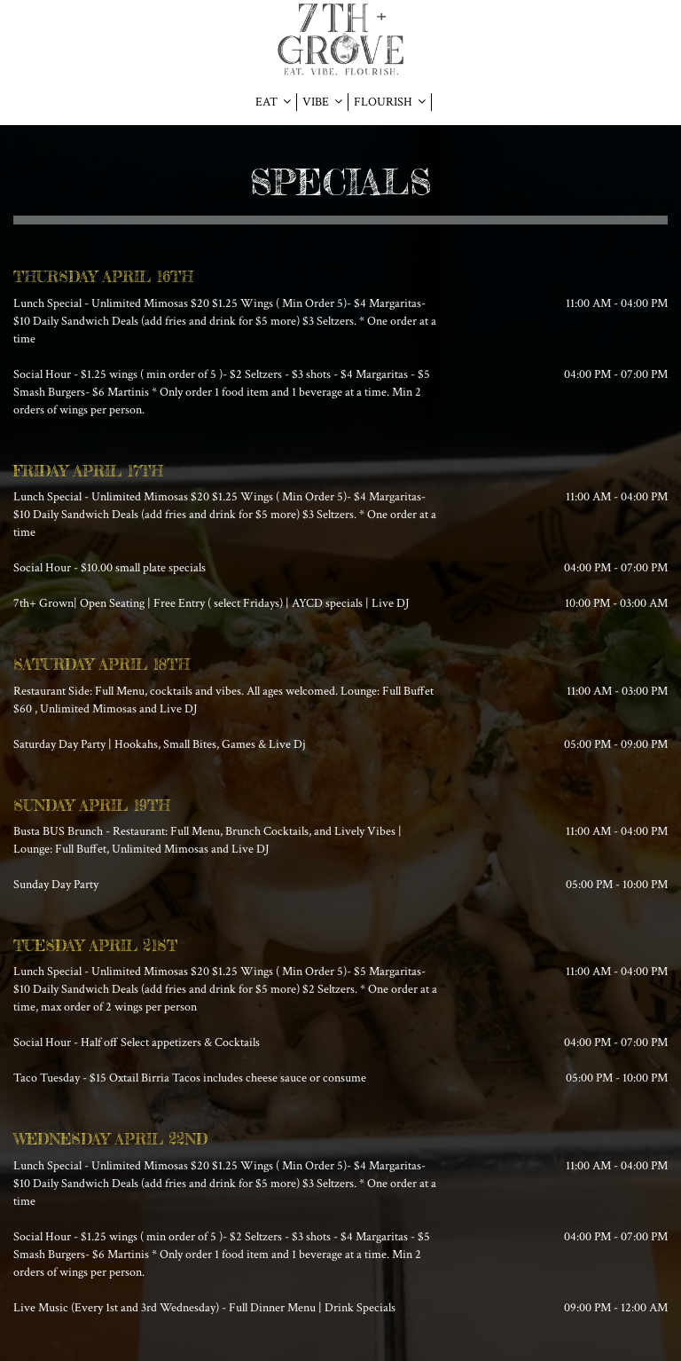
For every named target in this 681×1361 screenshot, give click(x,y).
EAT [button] (273, 102)
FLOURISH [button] (390, 102)
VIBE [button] (322, 102)
